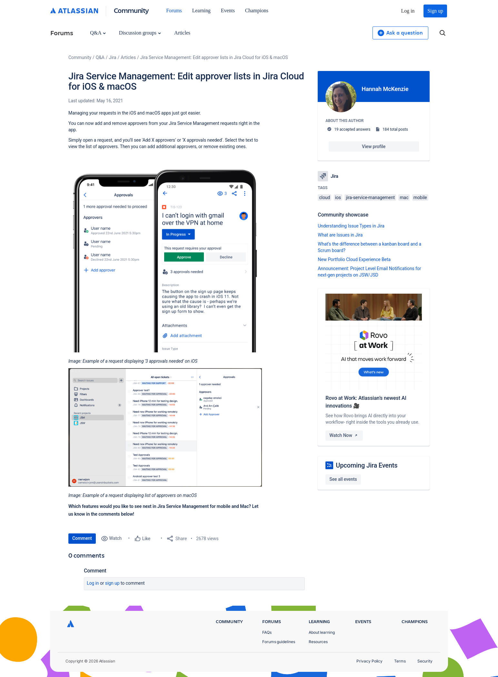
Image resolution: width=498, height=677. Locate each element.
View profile (373, 146)
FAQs (267, 632)
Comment (82, 538)
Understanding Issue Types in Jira (351, 225)
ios (338, 197)
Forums (174, 10)
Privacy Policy (369, 661)
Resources (318, 641)
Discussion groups (140, 32)
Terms (400, 661)
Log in (408, 11)
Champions (256, 10)
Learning (201, 10)
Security (425, 661)
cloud (324, 197)
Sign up (435, 11)
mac (404, 197)
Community (131, 10)
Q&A (97, 32)
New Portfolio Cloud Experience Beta (354, 259)
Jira (112, 57)
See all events (343, 479)
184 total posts (395, 129)
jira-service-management (370, 197)
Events (228, 10)
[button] (165, 253)
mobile (420, 197)
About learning (322, 632)
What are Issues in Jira (340, 234)
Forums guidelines (278, 641)
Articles (182, 32)
